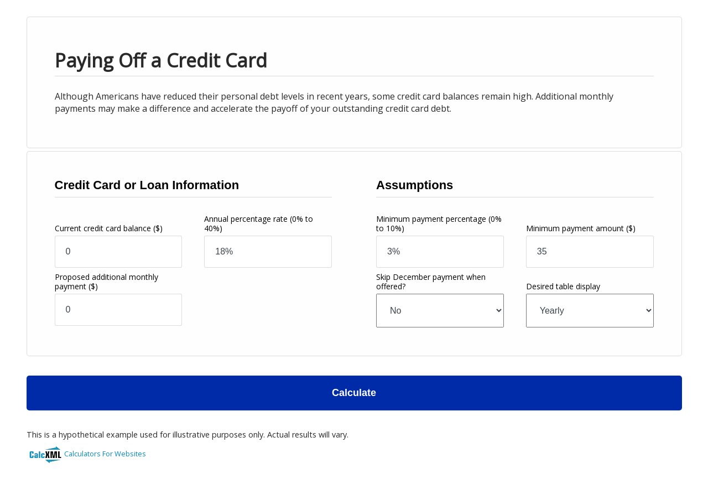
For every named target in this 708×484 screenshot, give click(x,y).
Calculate (354, 392)
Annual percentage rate (258, 223)
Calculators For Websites (105, 454)
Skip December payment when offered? (431, 282)
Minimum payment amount (581, 228)
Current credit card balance (109, 228)
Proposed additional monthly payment (106, 282)
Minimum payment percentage (439, 223)
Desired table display (563, 286)
